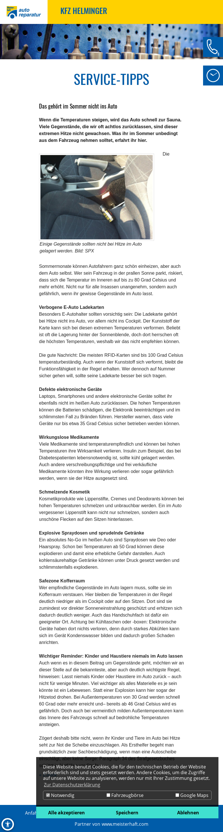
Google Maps (191, 795)
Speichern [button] (127, 812)
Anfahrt (33, 813)
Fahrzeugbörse (125, 795)
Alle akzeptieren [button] (66, 812)
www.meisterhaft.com (125, 824)
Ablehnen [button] (188, 812)
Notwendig (60, 795)
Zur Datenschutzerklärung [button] (72, 785)
